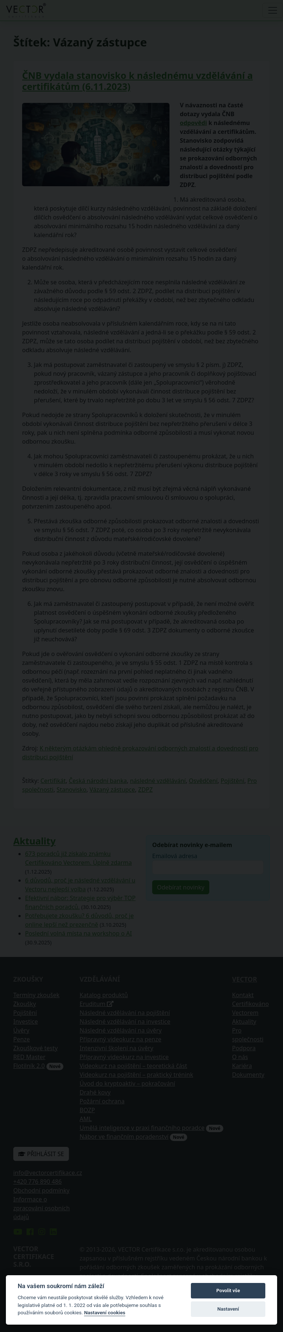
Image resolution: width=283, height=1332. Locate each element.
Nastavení (228, 1309)
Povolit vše (228, 1290)
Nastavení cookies (104, 1312)
